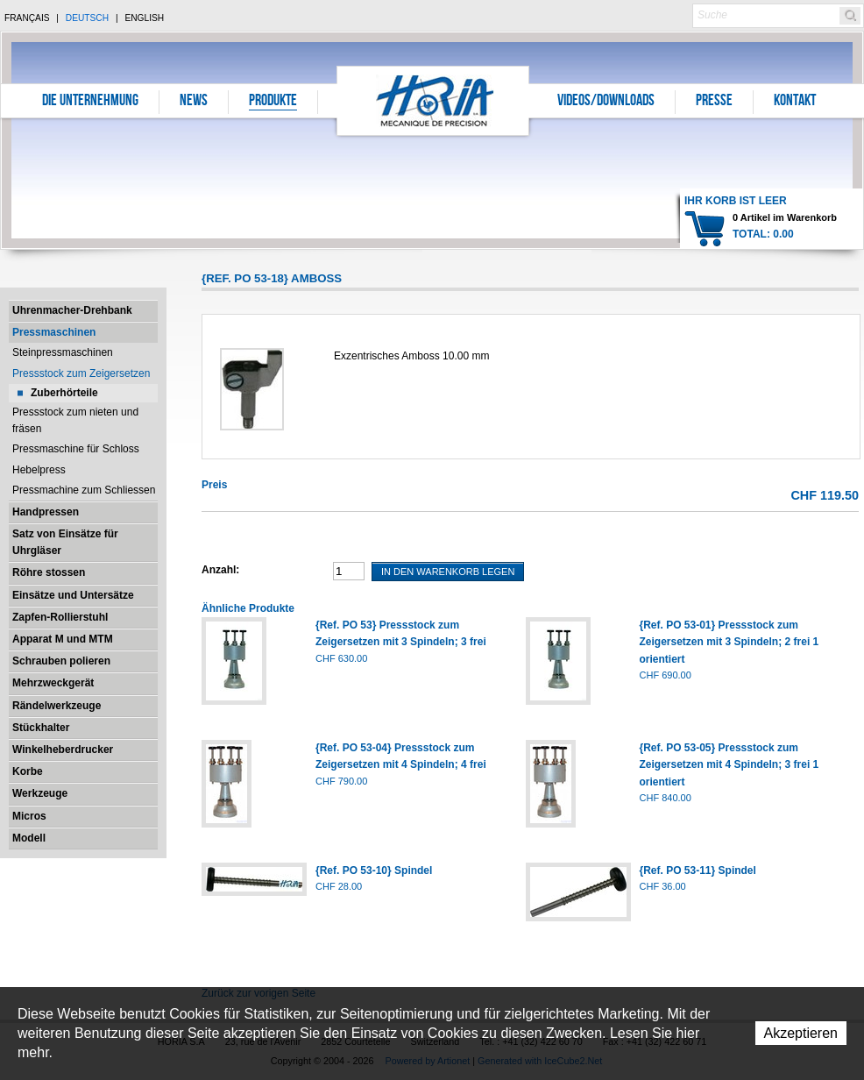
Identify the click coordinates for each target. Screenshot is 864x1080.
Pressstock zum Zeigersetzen (81, 373)
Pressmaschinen (54, 332)
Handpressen (45, 512)
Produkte (273, 102)
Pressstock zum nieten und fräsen (75, 420)
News (194, 102)
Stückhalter (40, 727)
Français (27, 18)
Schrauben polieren (61, 661)
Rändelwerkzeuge (56, 706)
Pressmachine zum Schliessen (83, 490)
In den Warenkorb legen (447, 571)
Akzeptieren (801, 1033)
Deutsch (87, 18)
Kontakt (795, 102)
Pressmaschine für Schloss (75, 449)
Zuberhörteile (64, 393)
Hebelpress (39, 470)
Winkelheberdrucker (62, 749)
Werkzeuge (39, 793)
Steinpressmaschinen (62, 352)
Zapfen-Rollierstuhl (60, 617)
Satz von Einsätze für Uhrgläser (65, 542)
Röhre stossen (48, 572)
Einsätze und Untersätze (73, 595)
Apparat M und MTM (62, 639)
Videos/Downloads (606, 102)
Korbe (27, 771)
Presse (714, 102)
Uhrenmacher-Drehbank (72, 310)
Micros (29, 816)
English (144, 18)
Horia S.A (433, 100)
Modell (29, 838)
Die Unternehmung (90, 102)
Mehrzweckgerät (53, 683)
